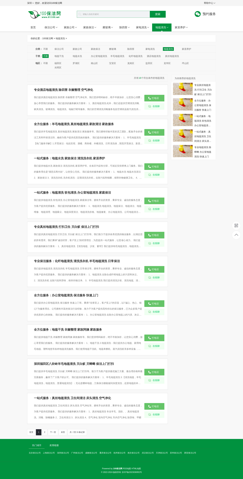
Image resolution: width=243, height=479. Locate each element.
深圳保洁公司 (63, 453)
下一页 (53, 432)
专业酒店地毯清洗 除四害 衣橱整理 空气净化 (63, 89)
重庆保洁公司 (105, 453)
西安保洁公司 (190, 453)
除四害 (124, 27)
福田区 (57, 63)
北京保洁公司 (35, 453)
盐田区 (149, 63)
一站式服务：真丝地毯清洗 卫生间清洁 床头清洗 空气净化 (72, 398)
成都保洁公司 (91, 453)
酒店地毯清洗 (154, 56)
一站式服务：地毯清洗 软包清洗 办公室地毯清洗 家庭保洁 (72, 192)
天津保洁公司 (162, 453)
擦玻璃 (108, 27)
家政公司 (70, 27)
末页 (63, 432)
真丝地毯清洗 (172, 56)
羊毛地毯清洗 (117, 56)
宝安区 (112, 63)
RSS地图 (127, 468)
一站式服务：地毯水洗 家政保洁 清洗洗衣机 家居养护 (69, 158)
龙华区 (167, 63)
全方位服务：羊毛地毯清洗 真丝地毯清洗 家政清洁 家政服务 (74, 124)
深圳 (30, 3)
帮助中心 (210, 3)
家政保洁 (89, 27)
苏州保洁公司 (176, 453)
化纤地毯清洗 (136, 56)
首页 (33, 27)
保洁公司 (51, 27)
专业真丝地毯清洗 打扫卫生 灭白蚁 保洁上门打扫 (66, 226)
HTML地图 (136, 468)
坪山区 (185, 63)
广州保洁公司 (77, 453)
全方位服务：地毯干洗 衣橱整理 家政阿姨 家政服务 (68, 329)
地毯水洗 (77, 56)
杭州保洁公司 (119, 453)
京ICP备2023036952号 (132, 472)
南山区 (94, 63)
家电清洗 (142, 27)
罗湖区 (76, 63)
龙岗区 (130, 63)
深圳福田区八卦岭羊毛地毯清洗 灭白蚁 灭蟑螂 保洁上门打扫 (74, 363)
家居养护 (181, 27)
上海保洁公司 (49, 453)
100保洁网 (47, 38)
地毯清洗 (162, 27)
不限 (45, 49)
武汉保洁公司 (148, 453)
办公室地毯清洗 (99, 56)
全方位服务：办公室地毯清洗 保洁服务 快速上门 (66, 295)
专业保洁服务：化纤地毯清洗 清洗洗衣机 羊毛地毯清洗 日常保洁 (77, 261)
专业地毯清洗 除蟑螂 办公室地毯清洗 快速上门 (202, 152)
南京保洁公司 (134, 453)
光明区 (57, 67)
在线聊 (156, 106)
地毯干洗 (59, 56)
